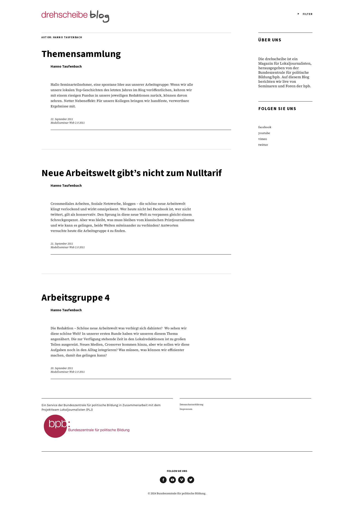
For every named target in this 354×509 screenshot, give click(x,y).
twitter (263, 145)
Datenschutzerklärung (191, 404)
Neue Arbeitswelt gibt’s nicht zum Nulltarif (132, 173)
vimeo (262, 139)
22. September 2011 (62, 119)
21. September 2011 (62, 243)
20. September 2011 (62, 368)
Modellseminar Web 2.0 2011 (68, 123)
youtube (264, 133)
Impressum (186, 409)
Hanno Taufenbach (66, 66)
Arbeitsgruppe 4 (76, 297)
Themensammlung (81, 54)
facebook (264, 127)
